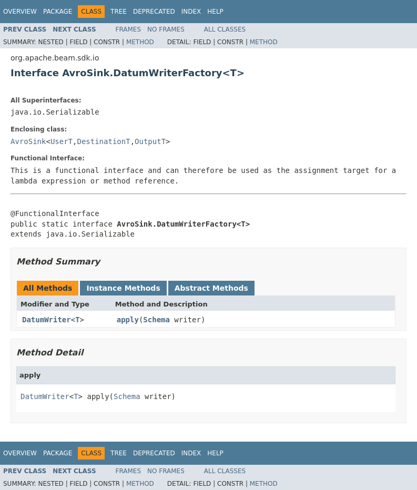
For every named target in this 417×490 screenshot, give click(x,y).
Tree (118, 11)
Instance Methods (123, 288)
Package (57, 11)
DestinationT (103, 141)
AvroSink (28, 141)
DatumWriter (46, 319)
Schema (156, 319)
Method (140, 42)
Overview (20, 11)
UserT (61, 141)
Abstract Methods (211, 288)
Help (215, 11)
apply (128, 319)
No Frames (166, 29)
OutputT (150, 141)
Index (191, 11)
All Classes (225, 29)
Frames (128, 29)
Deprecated (154, 11)
